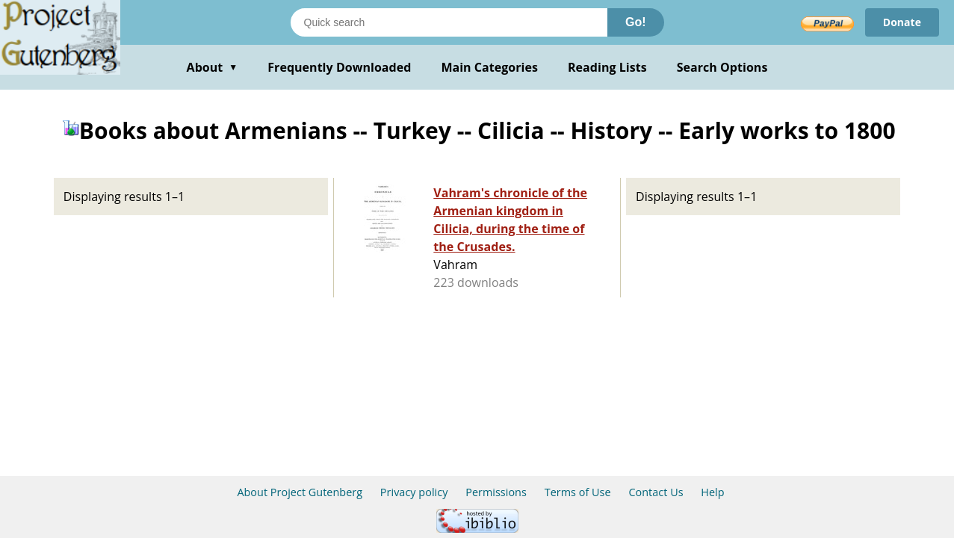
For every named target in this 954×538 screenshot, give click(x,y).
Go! (635, 22)
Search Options (722, 67)
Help (712, 492)
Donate (902, 22)
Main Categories (489, 67)
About (212, 67)
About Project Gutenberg (299, 492)
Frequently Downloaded (339, 67)
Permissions (496, 492)
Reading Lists (607, 67)
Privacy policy (414, 492)
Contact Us (655, 492)
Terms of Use (578, 492)
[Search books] (449, 22)
